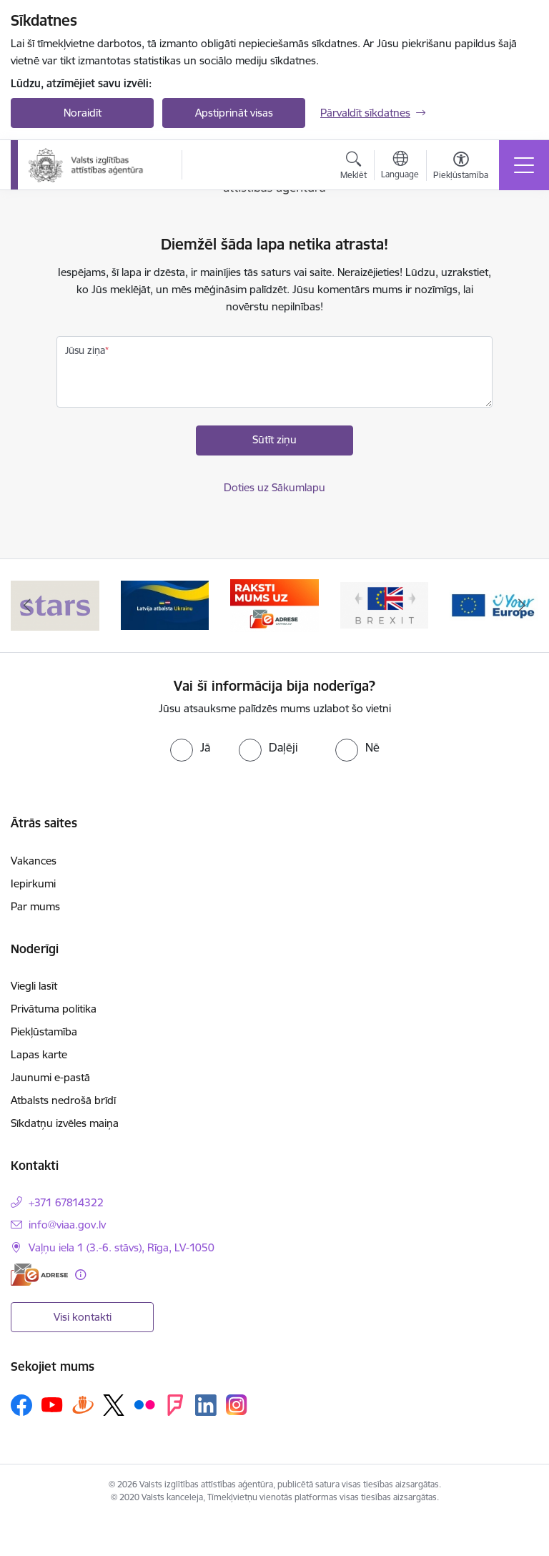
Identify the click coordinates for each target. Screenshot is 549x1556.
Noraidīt (83, 112)
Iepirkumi (33, 883)
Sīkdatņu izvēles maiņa (65, 1123)
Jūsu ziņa (85, 350)
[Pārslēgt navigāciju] (524, 165)
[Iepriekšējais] (27, 605)
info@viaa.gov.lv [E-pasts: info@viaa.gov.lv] (67, 1224)
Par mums (35, 906)
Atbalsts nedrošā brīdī (63, 1100)
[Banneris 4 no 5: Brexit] (384, 604)
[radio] (190, 747)
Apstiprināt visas (234, 112)
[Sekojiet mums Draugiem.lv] (83, 1405)
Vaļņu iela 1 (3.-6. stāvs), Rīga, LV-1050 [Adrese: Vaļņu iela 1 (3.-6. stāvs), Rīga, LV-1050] (121, 1247)
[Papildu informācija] (80, 1274)
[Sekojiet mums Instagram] (236, 1404)
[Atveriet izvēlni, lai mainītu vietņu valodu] (400, 166)
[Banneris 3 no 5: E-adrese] (274, 604)
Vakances (33, 860)
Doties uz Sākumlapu (274, 487)
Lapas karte (39, 1054)
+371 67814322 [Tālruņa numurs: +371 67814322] (66, 1202)
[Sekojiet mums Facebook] (21, 1405)
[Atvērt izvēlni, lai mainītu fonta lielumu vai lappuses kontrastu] (460, 167)
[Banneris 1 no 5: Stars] (55, 604)
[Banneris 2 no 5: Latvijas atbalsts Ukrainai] (165, 604)
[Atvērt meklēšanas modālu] (353, 167)
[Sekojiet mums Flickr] (144, 1404)
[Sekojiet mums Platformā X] (113, 1405)
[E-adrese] (39, 1274)
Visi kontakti (83, 1317)
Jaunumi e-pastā (50, 1077)
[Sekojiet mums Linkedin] (206, 1405)
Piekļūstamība (44, 1031)
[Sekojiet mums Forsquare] (175, 1405)
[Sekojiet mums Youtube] (52, 1404)
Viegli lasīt (34, 986)
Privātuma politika (54, 1008)
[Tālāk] (521, 605)
